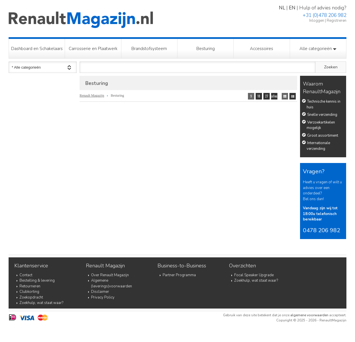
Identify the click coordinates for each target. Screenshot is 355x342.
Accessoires (261, 48)
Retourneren (29, 286)
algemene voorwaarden (309, 315)
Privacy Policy (103, 297)
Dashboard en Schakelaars (37, 48)
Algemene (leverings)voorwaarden (111, 283)
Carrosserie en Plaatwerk (93, 48)
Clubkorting (29, 291)
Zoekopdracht (31, 297)
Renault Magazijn (92, 96)
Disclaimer (100, 291)
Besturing (205, 48)
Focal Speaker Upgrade (254, 275)
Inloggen (316, 20)
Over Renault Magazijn (110, 275)
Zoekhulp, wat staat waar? (41, 302)
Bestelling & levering (37, 280)
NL (282, 8)
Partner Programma (179, 275)
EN (292, 8)
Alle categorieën (317, 48)
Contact (25, 275)
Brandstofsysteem (149, 48)
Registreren (336, 20)
